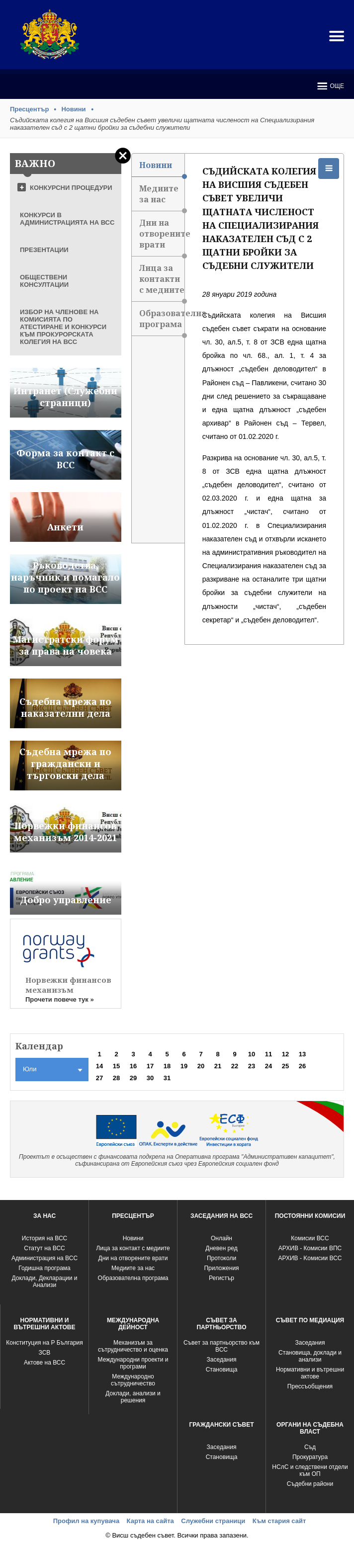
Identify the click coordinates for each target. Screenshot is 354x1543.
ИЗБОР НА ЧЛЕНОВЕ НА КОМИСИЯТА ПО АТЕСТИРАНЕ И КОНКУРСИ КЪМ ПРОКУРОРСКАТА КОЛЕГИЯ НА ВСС (63, 326)
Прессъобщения (310, 1386)
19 (183, 1066)
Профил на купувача (86, 1521)
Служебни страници (213, 1521)
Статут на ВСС (44, 1248)
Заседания (222, 1359)
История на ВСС (44, 1238)
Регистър (221, 1278)
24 (268, 1066)
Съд (310, 1447)
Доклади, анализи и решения (132, 1397)
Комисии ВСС (310, 1238)
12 (285, 1054)
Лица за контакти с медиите (161, 282)
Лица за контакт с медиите (133, 1248)
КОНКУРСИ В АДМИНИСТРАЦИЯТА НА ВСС (67, 218)
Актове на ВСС (44, 1362)
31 (167, 1078)
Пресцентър (29, 109)
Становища (222, 1369)
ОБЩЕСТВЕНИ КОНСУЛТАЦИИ (44, 280)
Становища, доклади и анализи (310, 1356)
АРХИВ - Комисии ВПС (310, 1248)
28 (116, 1078)
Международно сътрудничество (133, 1380)
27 (99, 1078)
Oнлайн (221, 1238)
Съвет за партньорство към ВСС (221, 1346)
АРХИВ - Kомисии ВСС (310, 1258)
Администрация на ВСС (44, 1258)
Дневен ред (221, 1248)
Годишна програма (44, 1268)
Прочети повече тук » (59, 999)
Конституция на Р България (44, 1342)
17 (150, 1066)
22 (234, 1066)
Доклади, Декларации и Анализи (45, 1281)
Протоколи (221, 1258)
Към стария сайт (279, 1521)
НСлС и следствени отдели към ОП (310, 1470)
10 (251, 1054)
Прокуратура (310, 1457)
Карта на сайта (150, 1521)
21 (217, 1066)
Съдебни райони (310, 1483)
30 (150, 1078)
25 (285, 1066)
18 (167, 1066)
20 (200, 1066)
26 (302, 1066)
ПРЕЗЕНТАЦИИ (44, 250)
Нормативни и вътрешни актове (310, 1373)
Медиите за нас (161, 197)
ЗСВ (45, 1352)
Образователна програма (161, 322)
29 (133, 1078)
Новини (73, 109)
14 (99, 1066)
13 (302, 1054)
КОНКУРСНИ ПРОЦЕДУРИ (71, 187)
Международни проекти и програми (133, 1363)
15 (116, 1066)
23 (251, 1066)
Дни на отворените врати (161, 237)
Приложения (221, 1268)
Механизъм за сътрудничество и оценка (133, 1346)
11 (268, 1054)
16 (133, 1066)
